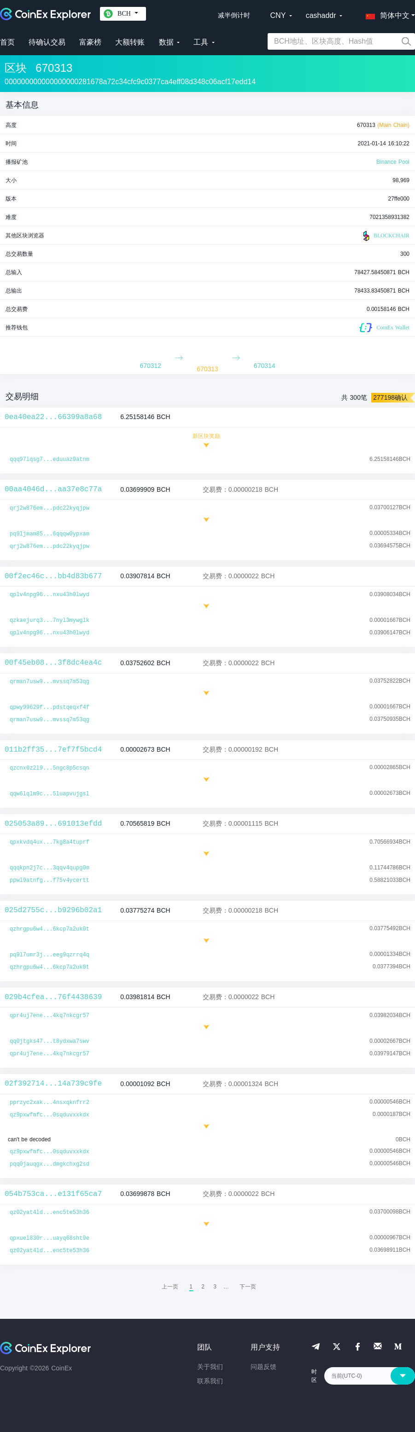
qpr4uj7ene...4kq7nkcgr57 (49, 1015)
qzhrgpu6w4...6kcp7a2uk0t (49, 929)
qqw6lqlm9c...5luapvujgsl (49, 794)
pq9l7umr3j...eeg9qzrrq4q (49, 955)
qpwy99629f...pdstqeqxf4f (49, 707)
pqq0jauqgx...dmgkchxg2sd (49, 1164)
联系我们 (210, 1381)
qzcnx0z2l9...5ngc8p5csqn (49, 768)
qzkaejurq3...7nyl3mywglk (49, 620)
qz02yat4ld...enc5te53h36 (49, 1212)
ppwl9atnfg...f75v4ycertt (49, 880)
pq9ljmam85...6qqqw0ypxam (49, 534)
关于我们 (210, 1366)
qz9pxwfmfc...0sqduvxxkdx (49, 1115)
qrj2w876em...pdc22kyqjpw (49, 508)
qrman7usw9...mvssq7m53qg (49, 682)
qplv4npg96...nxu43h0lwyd (49, 595)
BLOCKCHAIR (385, 236)
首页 (7, 42)
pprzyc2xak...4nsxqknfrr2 (49, 1102)
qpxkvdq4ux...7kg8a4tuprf (49, 842)
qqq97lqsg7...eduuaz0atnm (49, 459)
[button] (385, 14)
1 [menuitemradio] (191, 1286)
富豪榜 (90, 42)
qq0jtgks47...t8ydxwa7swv (49, 1041)
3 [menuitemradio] (214, 1286)
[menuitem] (248, 1286)
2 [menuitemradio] (203, 1286)
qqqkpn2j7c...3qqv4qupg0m (49, 868)
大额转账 (130, 42)
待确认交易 (47, 42)
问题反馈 (263, 1366)
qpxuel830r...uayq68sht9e (49, 1238)
